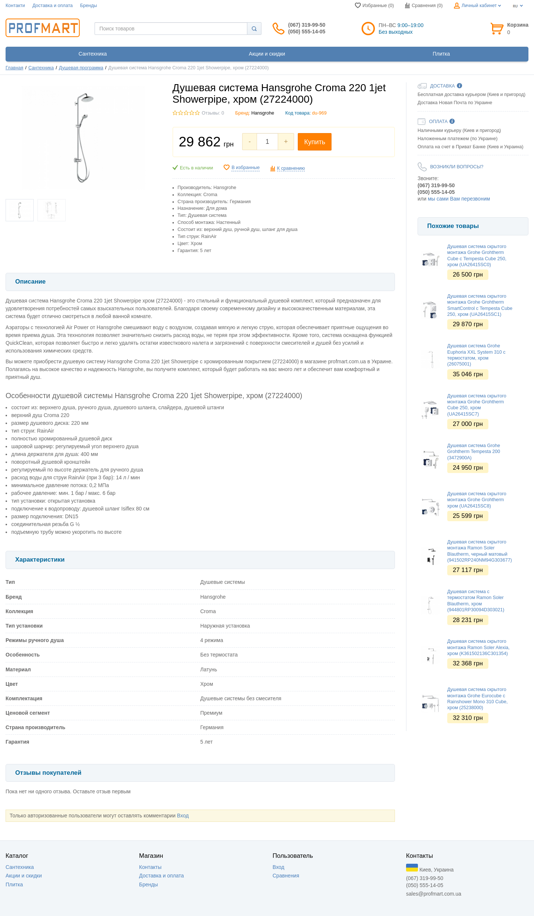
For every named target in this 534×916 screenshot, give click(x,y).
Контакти (15, 5)
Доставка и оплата (52, 5)
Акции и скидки (24, 876)
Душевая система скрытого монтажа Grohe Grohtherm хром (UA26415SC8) (476, 500)
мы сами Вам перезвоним (459, 199)
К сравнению (291, 168)
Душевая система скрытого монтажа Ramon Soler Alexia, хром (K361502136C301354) (478, 647)
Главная (14, 67)
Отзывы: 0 (213, 113)
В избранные (245, 167)
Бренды (88, 5)
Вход (183, 816)
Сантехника (41, 67)
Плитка (14, 884)
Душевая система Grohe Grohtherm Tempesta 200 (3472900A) (473, 451)
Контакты (150, 867)
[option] (473, 209)
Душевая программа (81, 67)
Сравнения (286, 876)
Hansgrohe (262, 113)
